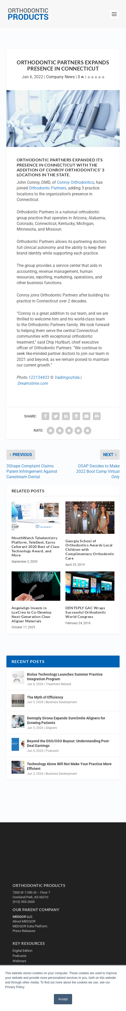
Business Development (61, 702)
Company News (60, 76)
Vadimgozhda (67, 377)
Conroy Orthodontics (75, 182)
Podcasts (52, 751)
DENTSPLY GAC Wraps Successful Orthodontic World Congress (85, 612)
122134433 (38, 377)
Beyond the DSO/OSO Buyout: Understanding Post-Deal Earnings (68, 743)
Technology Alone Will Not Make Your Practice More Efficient (69, 766)
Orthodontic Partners (47, 188)
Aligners (51, 728)
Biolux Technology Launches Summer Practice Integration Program (65, 676)
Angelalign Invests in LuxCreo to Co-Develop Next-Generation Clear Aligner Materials (32, 614)
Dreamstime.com (33, 383)
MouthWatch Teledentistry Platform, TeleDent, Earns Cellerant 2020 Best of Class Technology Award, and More (36, 546)
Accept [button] (63, 999)
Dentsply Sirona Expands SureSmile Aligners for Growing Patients (66, 720)
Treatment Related (58, 684)
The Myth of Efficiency (45, 697)
